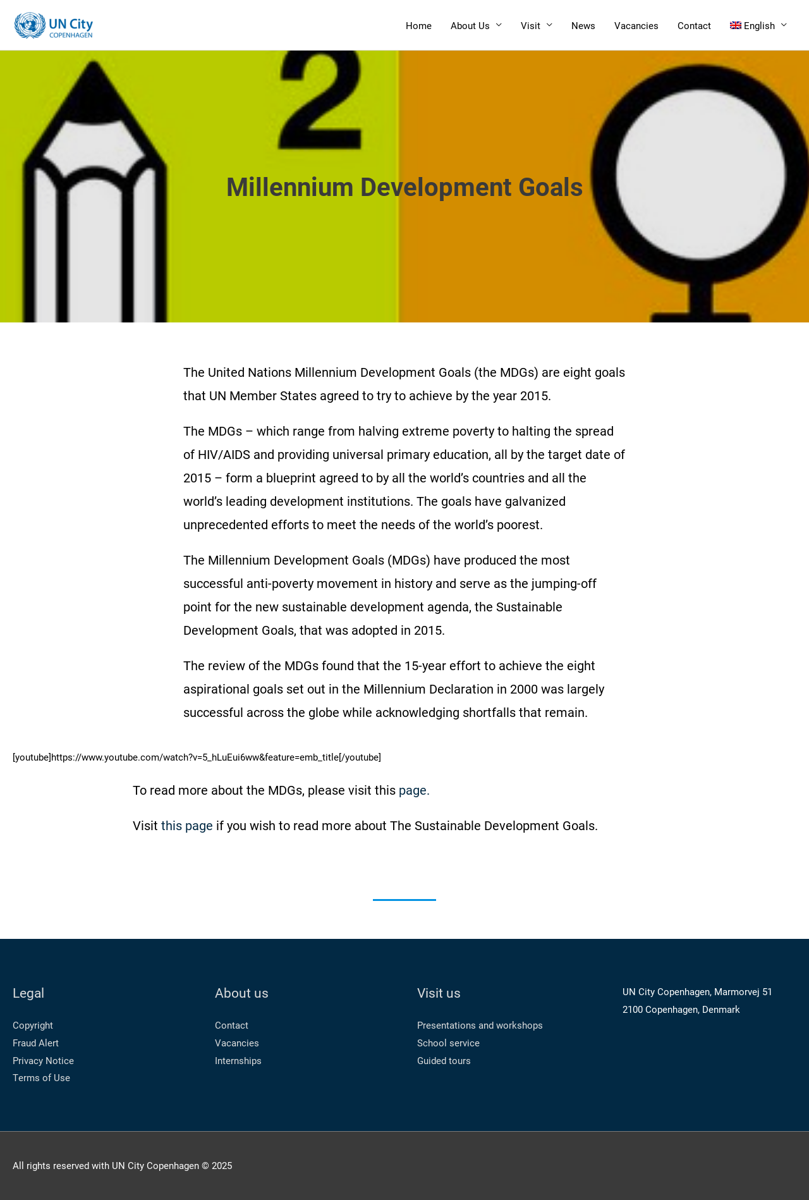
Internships (238, 1060)
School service (448, 1042)
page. (414, 789)
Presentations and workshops (480, 1025)
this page (187, 825)
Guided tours (444, 1060)
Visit (530, 25)
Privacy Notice (43, 1060)
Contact (694, 25)
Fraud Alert (36, 1042)
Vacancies (636, 25)
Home (419, 25)
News (583, 25)
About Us (470, 25)
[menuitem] (759, 25)
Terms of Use (41, 1077)
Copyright (33, 1025)
